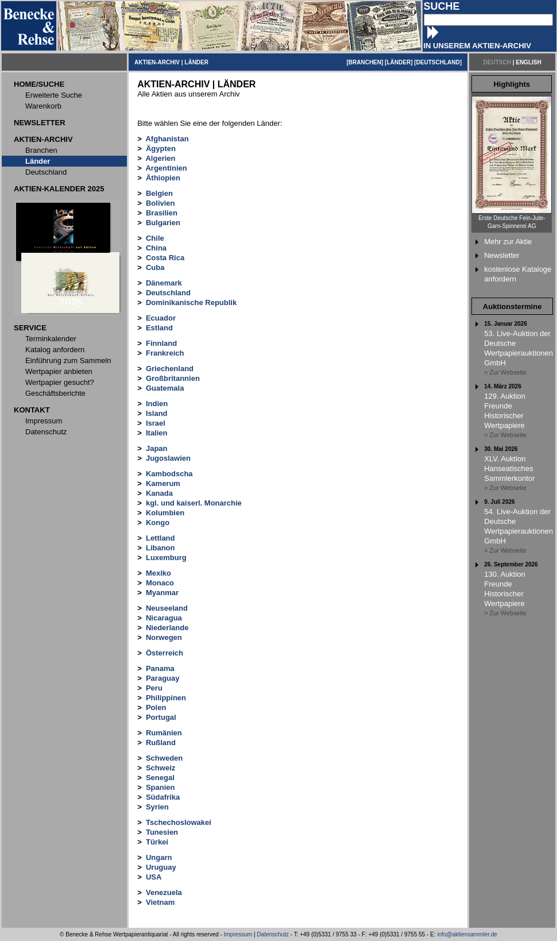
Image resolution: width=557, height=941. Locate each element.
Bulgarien (163, 222)
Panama (160, 668)
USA (153, 877)
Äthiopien (163, 177)
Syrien (157, 807)
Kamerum (163, 483)
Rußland (161, 742)
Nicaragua (164, 618)
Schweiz (160, 767)
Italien (157, 433)
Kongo (157, 522)
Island (157, 413)
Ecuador (161, 318)
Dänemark (164, 283)
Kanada (159, 493)
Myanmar (162, 592)
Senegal (160, 777)
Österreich (164, 653)
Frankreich (165, 353)
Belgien (159, 193)
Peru (154, 688)
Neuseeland (167, 608)
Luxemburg (166, 557)
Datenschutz (273, 934)
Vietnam (160, 902)
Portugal (161, 717)
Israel (155, 423)
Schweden (164, 758)
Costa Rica (165, 257)
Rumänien (164, 732)
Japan (157, 448)
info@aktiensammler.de (467, 934)
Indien (157, 403)
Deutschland (168, 292)
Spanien (160, 787)
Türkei (157, 842)
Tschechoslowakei (178, 822)
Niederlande (167, 627)
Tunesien (162, 832)
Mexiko (158, 573)
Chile (155, 238)
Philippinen (166, 697)
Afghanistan (166, 138)
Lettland (160, 538)
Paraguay (163, 678)
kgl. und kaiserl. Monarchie (194, 503)
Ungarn (159, 857)
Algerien (160, 158)
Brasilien (161, 213)
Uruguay (161, 867)
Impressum (238, 934)
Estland (159, 327)
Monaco (160, 583)
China (156, 248)
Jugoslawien (168, 458)
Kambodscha (169, 473)
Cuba (155, 267)
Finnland (161, 343)
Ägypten (161, 148)
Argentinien (166, 168)
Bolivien (160, 203)
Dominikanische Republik (191, 302)
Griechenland (170, 368)
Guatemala (165, 388)
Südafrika (163, 797)
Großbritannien (173, 378)
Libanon (160, 547)
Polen (156, 707)
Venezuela (164, 892)
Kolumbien (165, 512)
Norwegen (164, 637)
